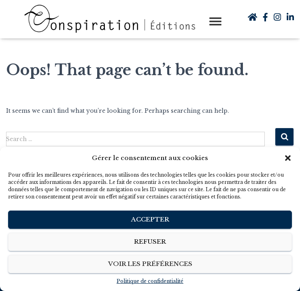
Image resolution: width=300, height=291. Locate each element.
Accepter (150, 219)
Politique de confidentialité (150, 281)
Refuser (150, 241)
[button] (288, 158)
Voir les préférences (150, 264)
